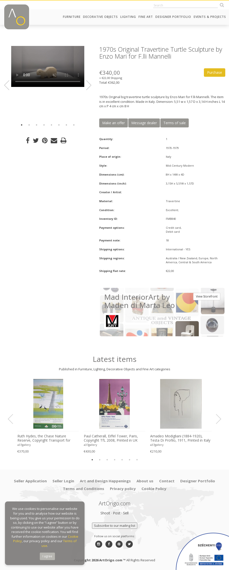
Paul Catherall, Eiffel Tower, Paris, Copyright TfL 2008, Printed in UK (111, 438)
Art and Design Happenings (105, 480)
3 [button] (36, 124)
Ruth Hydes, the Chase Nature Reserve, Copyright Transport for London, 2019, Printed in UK (43, 438)
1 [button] (21, 124)
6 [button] (58, 124)
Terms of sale (174, 122)
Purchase (214, 72)
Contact (167, 480)
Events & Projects (210, 17)
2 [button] (29, 124)
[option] (47, 67)
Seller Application (30, 480)
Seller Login (63, 480)
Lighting (128, 17)
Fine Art (145, 17)
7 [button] (66, 124)
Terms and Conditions (83, 488)
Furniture (72, 17)
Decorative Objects (100, 17)
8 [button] (73, 124)
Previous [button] (10, 85)
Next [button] (86, 85)
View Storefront (207, 296)
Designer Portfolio (173, 17)
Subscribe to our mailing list (114, 525)
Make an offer (113, 122)
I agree (47, 556)
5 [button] (51, 124)
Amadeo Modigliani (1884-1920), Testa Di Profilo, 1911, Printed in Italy (180, 438)
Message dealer (144, 122)
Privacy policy (123, 488)
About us (145, 480)
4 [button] (44, 124)
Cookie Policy (153, 488)
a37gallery (24, 445)
